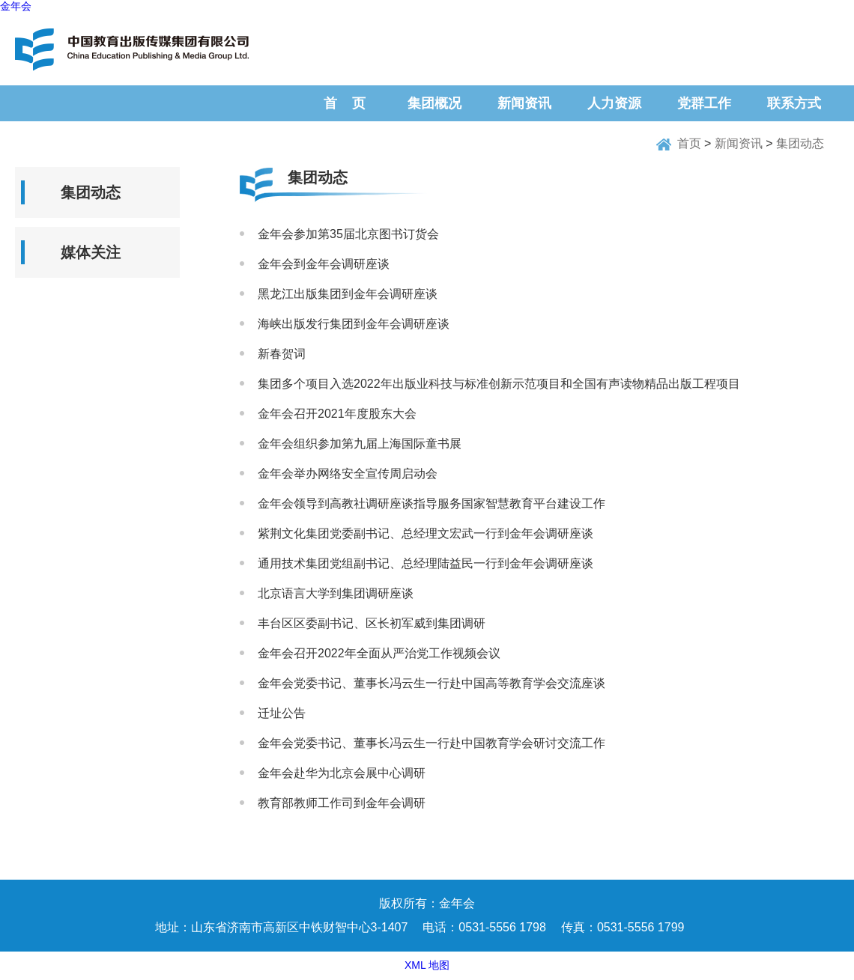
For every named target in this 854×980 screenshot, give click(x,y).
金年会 (15, 6)
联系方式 (794, 103)
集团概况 (434, 103)
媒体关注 (91, 252)
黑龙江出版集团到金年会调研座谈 (347, 293)
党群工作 (704, 103)
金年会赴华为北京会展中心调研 (342, 773)
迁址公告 (282, 713)
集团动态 (800, 143)
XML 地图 (427, 965)
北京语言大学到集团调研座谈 (336, 593)
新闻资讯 (524, 103)
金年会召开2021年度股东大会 (337, 413)
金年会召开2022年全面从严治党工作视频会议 (379, 653)
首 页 (345, 103)
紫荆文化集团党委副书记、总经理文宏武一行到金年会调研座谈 (425, 533)
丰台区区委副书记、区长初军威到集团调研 (371, 623)
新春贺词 (282, 353)
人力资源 (614, 103)
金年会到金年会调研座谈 (324, 264)
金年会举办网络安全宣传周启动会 (347, 473)
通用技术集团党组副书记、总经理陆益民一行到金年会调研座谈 (425, 563)
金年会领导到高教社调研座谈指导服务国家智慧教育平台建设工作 (431, 503)
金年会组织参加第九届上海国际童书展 (359, 443)
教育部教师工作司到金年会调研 (342, 803)
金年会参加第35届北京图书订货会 (348, 234)
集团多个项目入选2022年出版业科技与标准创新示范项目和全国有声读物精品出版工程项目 (499, 383)
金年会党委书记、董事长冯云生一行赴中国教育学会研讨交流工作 (431, 743)
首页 (689, 143)
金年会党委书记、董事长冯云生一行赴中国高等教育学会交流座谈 (431, 683)
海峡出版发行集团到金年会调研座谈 (353, 323)
